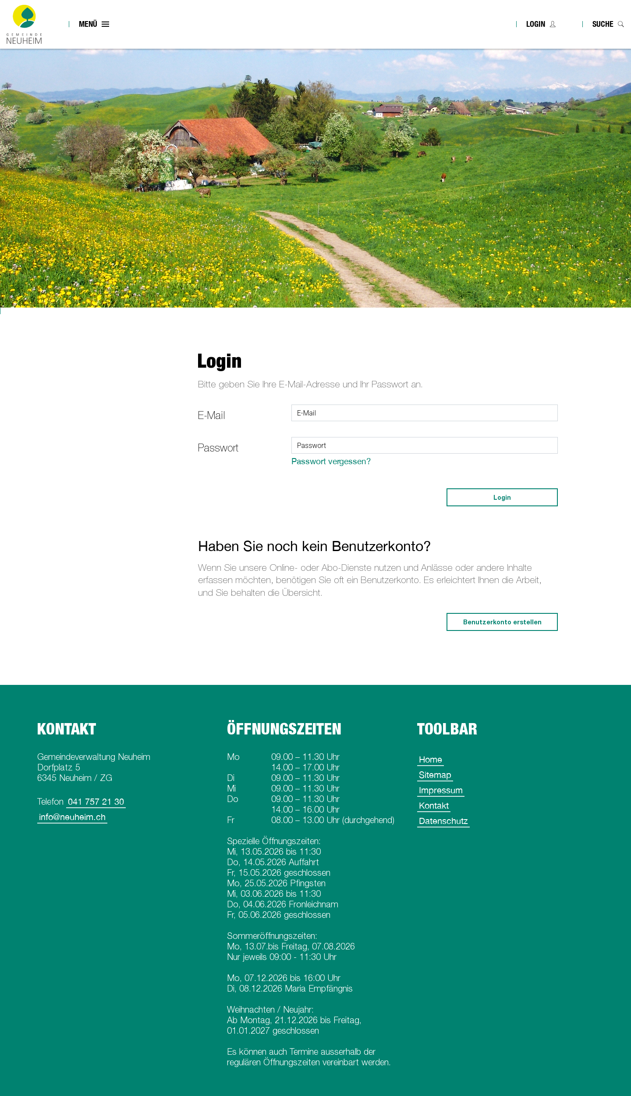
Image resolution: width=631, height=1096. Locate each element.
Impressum (441, 790)
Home (430, 759)
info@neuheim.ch (72, 817)
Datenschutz (443, 821)
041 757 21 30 (96, 801)
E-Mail (211, 415)
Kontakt (434, 805)
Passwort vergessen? (331, 461)
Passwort (218, 448)
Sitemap (435, 775)
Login (535, 24)
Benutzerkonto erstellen (502, 622)
